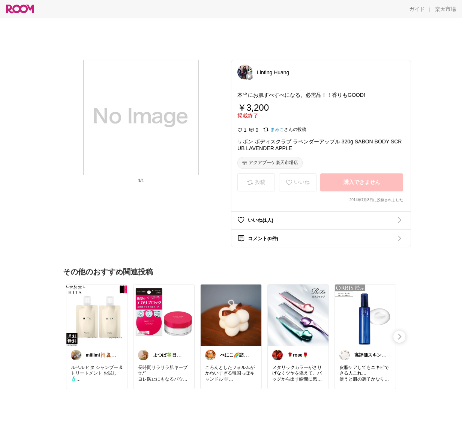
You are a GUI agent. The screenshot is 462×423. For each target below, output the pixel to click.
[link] (96, 315)
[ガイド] (417, 9)
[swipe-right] (399, 337)
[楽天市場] (445, 9)
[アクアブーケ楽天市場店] (270, 163)
